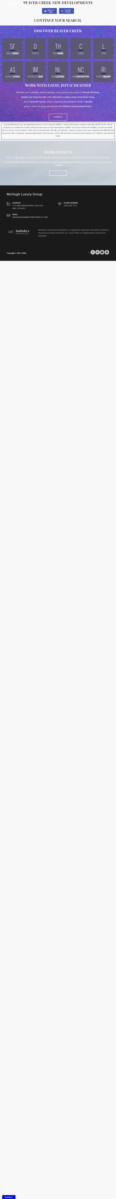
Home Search (27, 14)
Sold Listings (86, 14)
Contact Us (106, 17)
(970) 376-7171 (70, 206)
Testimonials (104, 14)
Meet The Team (47, 14)
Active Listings (67, 14)
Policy (24, 253)
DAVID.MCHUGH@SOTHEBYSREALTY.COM (30, 217)
